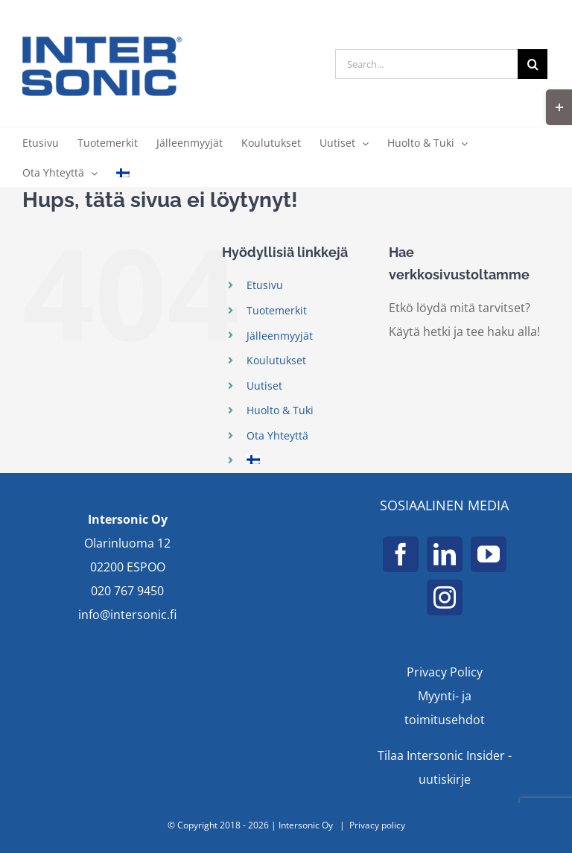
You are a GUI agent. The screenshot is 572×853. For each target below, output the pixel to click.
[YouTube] (488, 554)
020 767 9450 (127, 591)
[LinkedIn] (445, 554)
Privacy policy (377, 825)
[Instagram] (445, 597)
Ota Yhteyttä (277, 435)
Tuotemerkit (277, 310)
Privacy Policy (445, 672)
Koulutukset (276, 360)
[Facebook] (401, 554)
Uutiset (264, 385)
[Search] (532, 64)
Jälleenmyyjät (280, 336)
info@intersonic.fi (127, 614)
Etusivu (265, 285)
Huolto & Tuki (280, 410)
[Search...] (426, 64)
